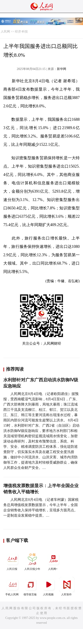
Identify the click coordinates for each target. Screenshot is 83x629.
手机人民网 (12, 586)
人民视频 (48, 586)
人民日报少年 (32, 560)
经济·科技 (21, 31)
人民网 (5, 31)
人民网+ (53, 560)
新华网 (61, 69)
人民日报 (12, 560)
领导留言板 (30, 586)
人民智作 (67, 586)
